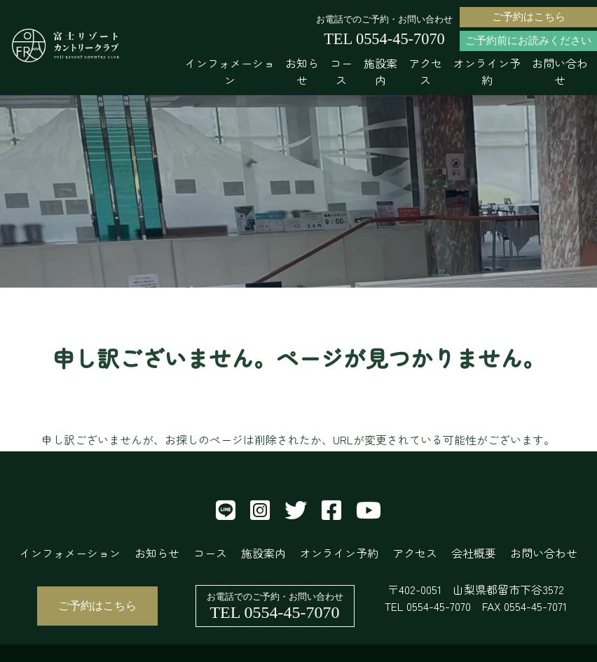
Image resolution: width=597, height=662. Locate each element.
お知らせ (302, 71)
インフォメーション (230, 71)
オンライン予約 (487, 71)
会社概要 (473, 552)
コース (341, 71)
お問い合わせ (560, 71)
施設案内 (380, 71)
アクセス (425, 71)
